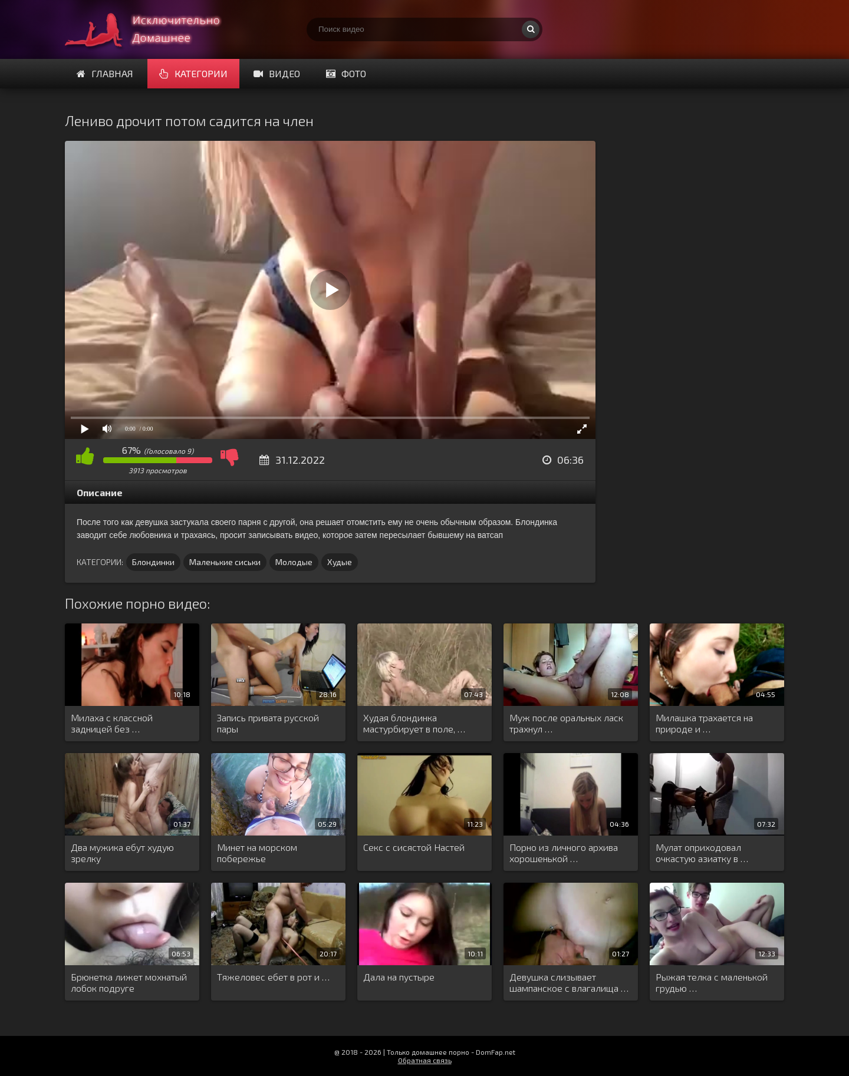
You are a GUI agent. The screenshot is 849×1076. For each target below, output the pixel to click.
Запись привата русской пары (268, 723)
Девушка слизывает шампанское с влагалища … (568, 982)
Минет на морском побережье (257, 852)
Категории (193, 73)
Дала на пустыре (399, 976)
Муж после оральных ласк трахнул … (566, 723)
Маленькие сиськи (225, 562)
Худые (339, 562)
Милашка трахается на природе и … (704, 723)
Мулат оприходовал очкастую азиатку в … (702, 852)
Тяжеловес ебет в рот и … (273, 976)
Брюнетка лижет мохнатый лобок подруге (129, 982)
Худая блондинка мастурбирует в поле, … (414, 723)
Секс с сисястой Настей (414, 847)
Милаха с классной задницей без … (112, 723)
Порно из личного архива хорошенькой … (563, 852)
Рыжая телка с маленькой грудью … (712, 982)
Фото (346, 73)
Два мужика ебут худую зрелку (122, 852)
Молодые (293, 562)
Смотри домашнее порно (153, 29)
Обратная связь (425, 1060)
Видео (277, 73)
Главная (105, 73)
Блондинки (153, 562)
